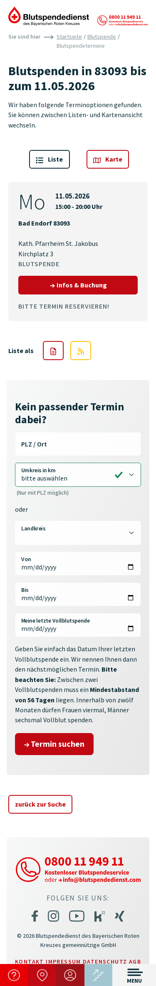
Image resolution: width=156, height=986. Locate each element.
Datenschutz (105, 961)
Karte (107, 159)
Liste (49, 159)
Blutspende (101, 36)
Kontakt (29, 961)
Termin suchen (54, 744)
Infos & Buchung (94, 284)
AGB (135, 961)
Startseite (69, 36)
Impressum (63, 961)
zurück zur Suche (40, 804)
